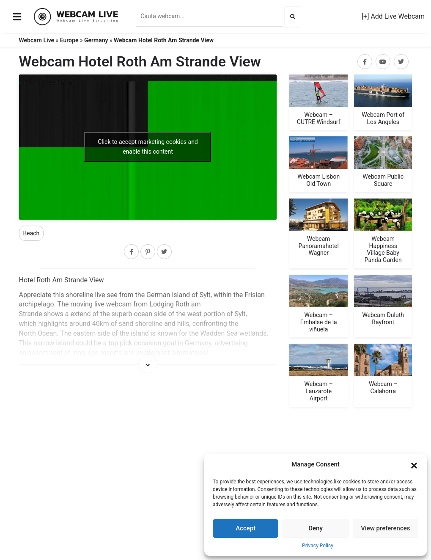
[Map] (148, 426)
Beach (31, 233)
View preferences (385, 528)
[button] (414, 465)
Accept (245, 528)
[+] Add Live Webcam (393, 16)
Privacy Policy (317, 546)
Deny (315, 528)
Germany (96, 40)
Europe (69, 40)
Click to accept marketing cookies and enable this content (148, 146)
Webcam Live (37, 40)
